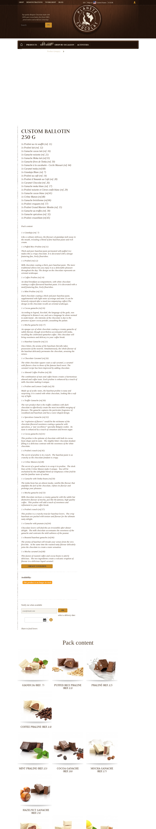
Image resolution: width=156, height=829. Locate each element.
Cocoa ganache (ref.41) (104, 381)
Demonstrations (34, 2)
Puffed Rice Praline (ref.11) (106, 173)
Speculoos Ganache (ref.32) (106, 362)
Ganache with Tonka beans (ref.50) (109, 429)
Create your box (128, 37)
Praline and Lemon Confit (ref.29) (109, 328)
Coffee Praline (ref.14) (104, 203)
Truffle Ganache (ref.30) (104, 342)
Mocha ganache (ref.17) (104, 259)
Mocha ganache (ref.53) (104, 443)
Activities (83, 40)
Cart (126, 17)
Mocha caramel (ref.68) (104, 510)
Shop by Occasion (64, 40)
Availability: (96, 538)
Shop (21, 2)
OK (48, 25)
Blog (61, 2)
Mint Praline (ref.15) (103, 220)
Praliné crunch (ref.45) (104, 398)
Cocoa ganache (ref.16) (104, 240)
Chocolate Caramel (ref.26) (106, 295)
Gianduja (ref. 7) (101, 159)
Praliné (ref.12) (101, 187)
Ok (132, 563)
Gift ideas (45, 40)
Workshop (50, 2)
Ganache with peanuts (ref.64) (107, 476)
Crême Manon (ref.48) (104, 409)
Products (31, 40)
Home (20, 46)
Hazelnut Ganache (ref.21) (105, 278)
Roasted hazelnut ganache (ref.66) (109, 493)
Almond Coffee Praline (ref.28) (107, 312)
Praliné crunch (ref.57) (104, 462)
